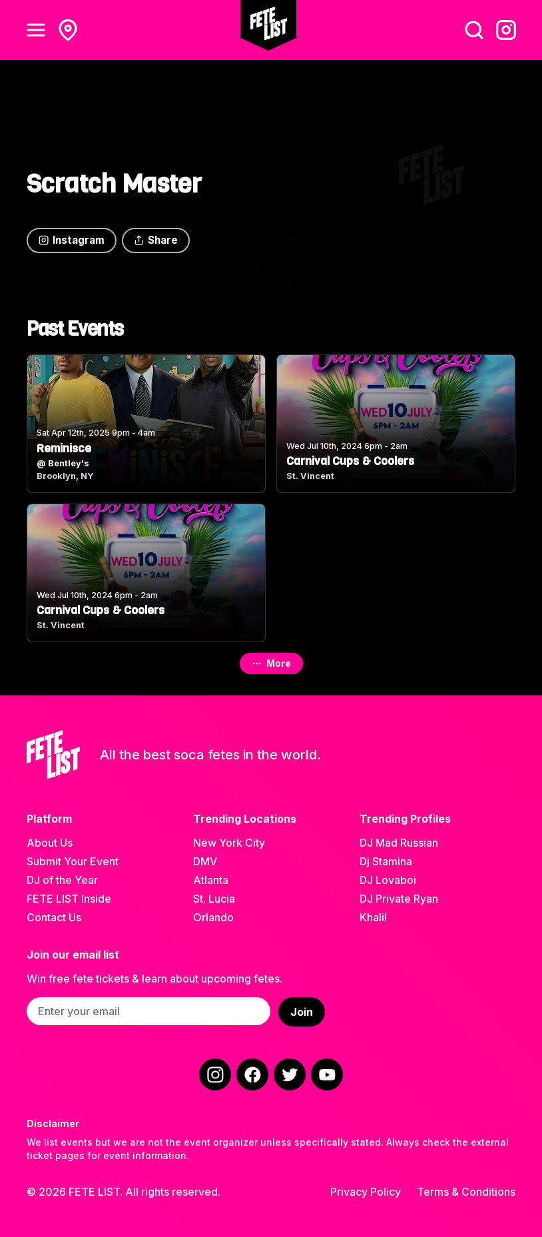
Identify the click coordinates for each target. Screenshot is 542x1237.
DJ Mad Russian (399, 842)
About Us (50, 842)
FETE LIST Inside (69, 898)
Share (156, 240)
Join (301, 1012)
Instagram (72, 240)
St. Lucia (214, 898)
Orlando (213, 917)
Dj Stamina (386, 861)
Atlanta (210, 880)
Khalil (373, 917)
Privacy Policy (365, 1191)
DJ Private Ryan (399, 898)
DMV (205, 861)
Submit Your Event (73, 861)
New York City (229, 842)
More (271, 663)
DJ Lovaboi (388, 880)
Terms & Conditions (466, 1191)
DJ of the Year (62, 880)
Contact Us (54, 917)
